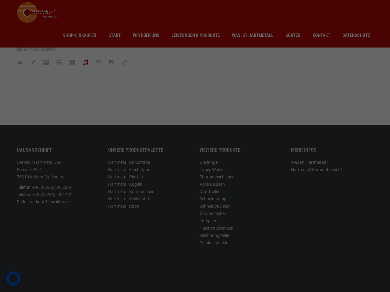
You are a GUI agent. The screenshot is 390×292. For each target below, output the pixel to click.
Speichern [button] (253, 260)
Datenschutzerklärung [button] (227, 282)
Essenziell (216, 146)
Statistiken (217, 177)
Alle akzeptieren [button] (136, 260)
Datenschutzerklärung (104, 221)
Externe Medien (221, 208)
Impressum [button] (254, 282)
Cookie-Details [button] (197, 282)
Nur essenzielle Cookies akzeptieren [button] (195, 273)
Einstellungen (106, 227)
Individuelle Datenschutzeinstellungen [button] (155, 282)
